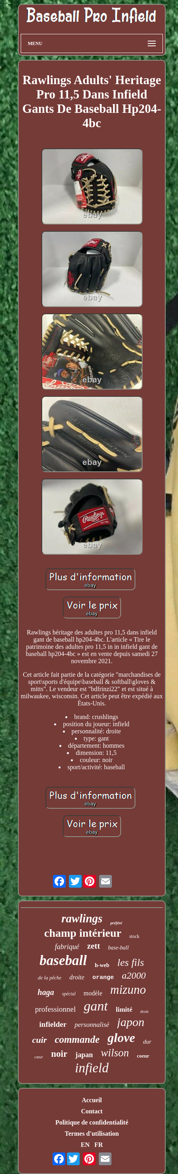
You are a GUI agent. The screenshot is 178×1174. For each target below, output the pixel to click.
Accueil (92, 1100)
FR (98, 1144)
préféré (116, 923)
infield (91, 1068)
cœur (38, 1056)
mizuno (128, 990)
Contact (91, 1111)
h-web (102, 965)
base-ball (118, 948)
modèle (93, 993)
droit (144, 1011)
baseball (63, 960)
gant (96, 1006)
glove (121, 1037)
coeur (143, 1056)
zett (93, 946)
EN (85, 1144)
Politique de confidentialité (91, 1122)
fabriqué (67, 947)
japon (130, 1021)
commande (77, 1039)
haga (46, 992)
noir (59, 1054)
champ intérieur (82, 933)
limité (124, 1009)
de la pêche (49, 978)
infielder (53, 1024)
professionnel (55, 1009)
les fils (130, 962)
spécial (69, 994)
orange (103, 977)
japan (84, 1055)
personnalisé (91, 1024)
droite (76, 977)
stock (134, 936)
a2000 (134, 975)
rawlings (81, 918)
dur (147, 1041)
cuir (39, 1040)
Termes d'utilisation (92, 1133)
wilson (115, 1053)
